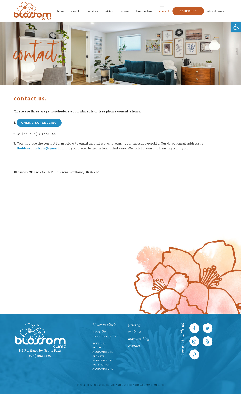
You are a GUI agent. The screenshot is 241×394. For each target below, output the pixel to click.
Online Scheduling (39, 122)
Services (93, 11)
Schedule (188, 11)
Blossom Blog (144, 11)
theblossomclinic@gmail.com (42, 148)
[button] (236, 27)
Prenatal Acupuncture (103, 358)
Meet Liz (76, 11)
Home (60, 11)
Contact (164, 11)
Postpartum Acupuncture (103, 366)
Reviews (124, 11)
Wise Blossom (215, 11)
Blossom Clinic (104, 325)
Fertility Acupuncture (103, 349)
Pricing (108, 11)
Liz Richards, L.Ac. (106, 336)
